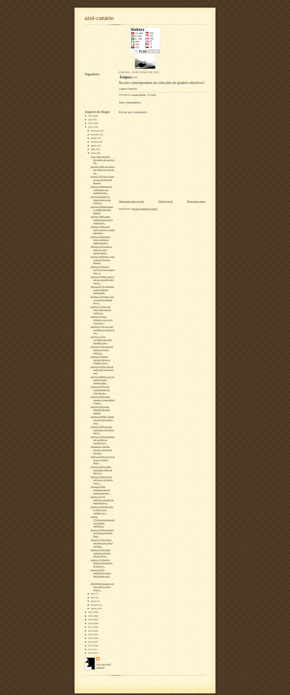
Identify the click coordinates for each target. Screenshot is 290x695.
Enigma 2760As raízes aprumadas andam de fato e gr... (101, 470)
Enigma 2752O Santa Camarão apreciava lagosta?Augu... (100, 553)
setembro (95, 141)
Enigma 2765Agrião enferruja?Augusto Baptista (100, 410)
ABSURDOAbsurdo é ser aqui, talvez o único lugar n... (102, 586)
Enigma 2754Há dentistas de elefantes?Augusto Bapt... (102, 533)
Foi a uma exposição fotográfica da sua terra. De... (102, 159)
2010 (90, 653)
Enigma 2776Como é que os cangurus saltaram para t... (102, 299)
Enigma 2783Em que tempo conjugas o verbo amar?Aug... (102, 229)
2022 (90, 127)
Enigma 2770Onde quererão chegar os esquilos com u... (100, 359)
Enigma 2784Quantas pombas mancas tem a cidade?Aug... (101, 219)
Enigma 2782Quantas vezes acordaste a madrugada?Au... (100, 239)
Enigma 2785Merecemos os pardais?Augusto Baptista (101, 210)
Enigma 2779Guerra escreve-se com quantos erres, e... (102, 269)
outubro (94, 138)
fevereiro (95, 605)
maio (93, 593)
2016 (90, 631)
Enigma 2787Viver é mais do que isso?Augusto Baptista (102, 179)
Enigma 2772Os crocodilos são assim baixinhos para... (101, 340)
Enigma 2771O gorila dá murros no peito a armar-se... (101, 349)
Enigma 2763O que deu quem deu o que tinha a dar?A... (102, 429)
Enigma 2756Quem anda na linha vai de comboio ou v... (101, 510)
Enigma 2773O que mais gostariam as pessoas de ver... (102, 329)
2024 (90, 119)
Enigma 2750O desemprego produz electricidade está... (100, 573)
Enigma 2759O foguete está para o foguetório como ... (101, 480)
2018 (90, 623)
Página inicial (165, 201)
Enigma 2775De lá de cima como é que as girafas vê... (100, 310)
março (94, 601)
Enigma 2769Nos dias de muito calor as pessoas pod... (101, 370)
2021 (90, 612)
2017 (90, 627)
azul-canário (99, 18)
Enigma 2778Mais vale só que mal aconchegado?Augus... (102, 280)
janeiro (94, 608)
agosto (94, 145)
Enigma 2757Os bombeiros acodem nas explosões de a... (102, 500)
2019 (90, 619)
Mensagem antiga (196, 201)
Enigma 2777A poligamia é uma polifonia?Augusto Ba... (102, 289)
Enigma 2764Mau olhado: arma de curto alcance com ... (102, 419)
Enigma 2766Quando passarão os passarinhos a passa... (102, 400)
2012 (90, 645)
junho (93, 153)
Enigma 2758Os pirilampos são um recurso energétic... (100, 489)
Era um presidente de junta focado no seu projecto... (100, 199)
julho (93, 149)
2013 (90, 642)
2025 (90, 116)
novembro (95, 134)
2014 (90, 638)
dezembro (95, 130)
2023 (90, 123)
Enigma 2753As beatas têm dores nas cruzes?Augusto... (101, 543)
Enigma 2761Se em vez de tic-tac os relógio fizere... (102, 459)
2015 (90, 634)
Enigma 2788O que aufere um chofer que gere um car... (102, 169)
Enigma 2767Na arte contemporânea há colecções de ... (100, 389)
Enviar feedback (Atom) (144, 208)
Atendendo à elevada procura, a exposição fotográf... (101, 449)
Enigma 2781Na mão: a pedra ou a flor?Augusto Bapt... (101, 249)
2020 (90, 616)
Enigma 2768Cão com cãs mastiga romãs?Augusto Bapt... (102, 380)
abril (93, 597)
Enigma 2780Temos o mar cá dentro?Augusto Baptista (102, 259)
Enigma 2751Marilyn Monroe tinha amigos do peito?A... (101, 563)
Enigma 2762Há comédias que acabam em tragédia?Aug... (102, 440)
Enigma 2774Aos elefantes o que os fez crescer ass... (101, 319)
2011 (90, 649)
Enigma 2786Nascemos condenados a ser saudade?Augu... (101, 189)
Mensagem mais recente (131, 201)
